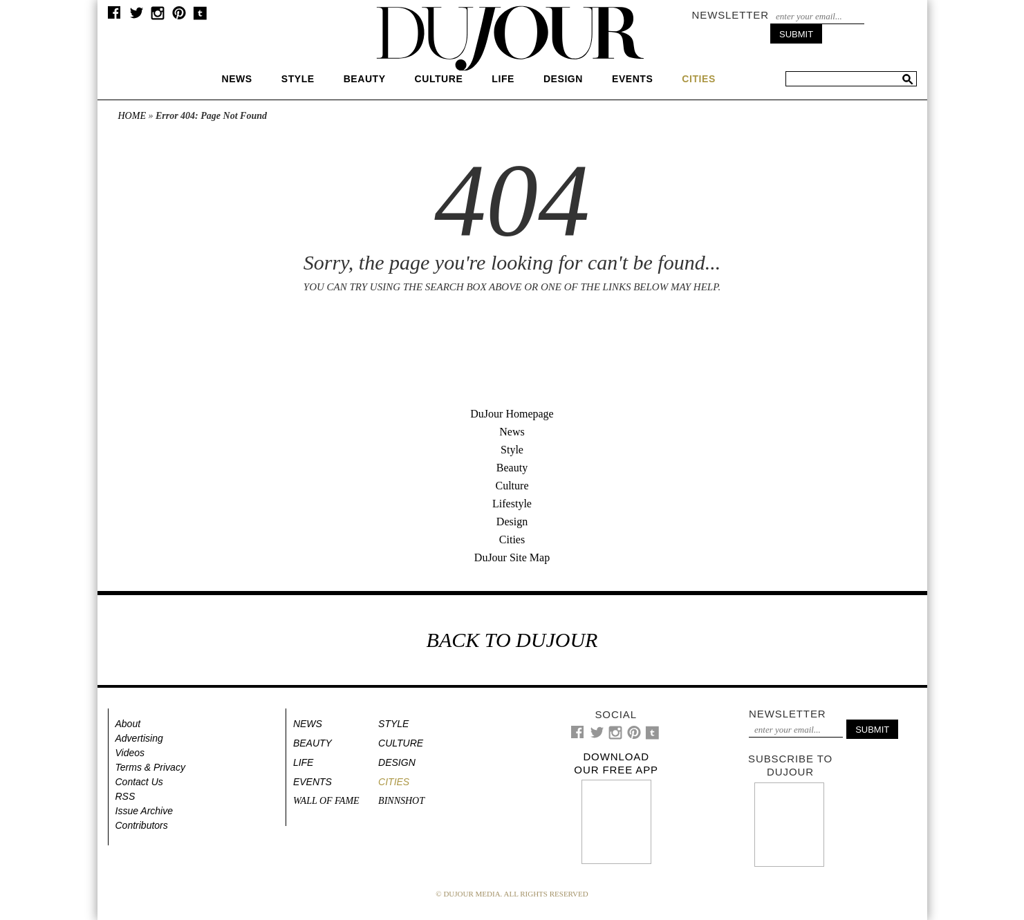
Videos (130, 752)
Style (298, 78)
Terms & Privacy (150, 767)
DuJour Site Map (512, 557)
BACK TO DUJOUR (512, 639)
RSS (125, 796)
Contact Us (139, 781)
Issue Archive (144, 810)
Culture (439, 78)
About (128, 723)
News (237, 78)
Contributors (141, 825)
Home (132, 116)
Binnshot (401, 801)
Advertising (139, 738)
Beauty (365, 78)
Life (503, 78)
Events (632, 78)
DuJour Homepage (511, 414)
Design (563, 78)
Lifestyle (512, 503)
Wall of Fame (326, 801)
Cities (512, 539)
